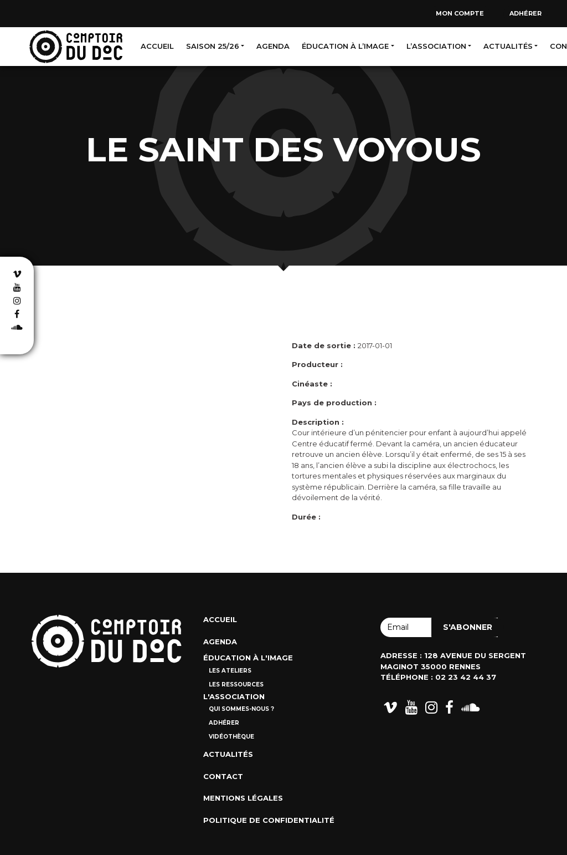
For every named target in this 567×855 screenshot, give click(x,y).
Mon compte (460, 13)
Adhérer (525, 13)
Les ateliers (230, 670)
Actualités (508, 46)
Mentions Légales (243, 797)
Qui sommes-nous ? (241, 708)
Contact (223, 776)
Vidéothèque (231, 736)
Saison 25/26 (212, 46)
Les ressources (236, 684)
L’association (436, 46)
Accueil (157, 46)
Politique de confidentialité (268, 820)
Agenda (273, 46)
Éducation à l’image (345, 46)
